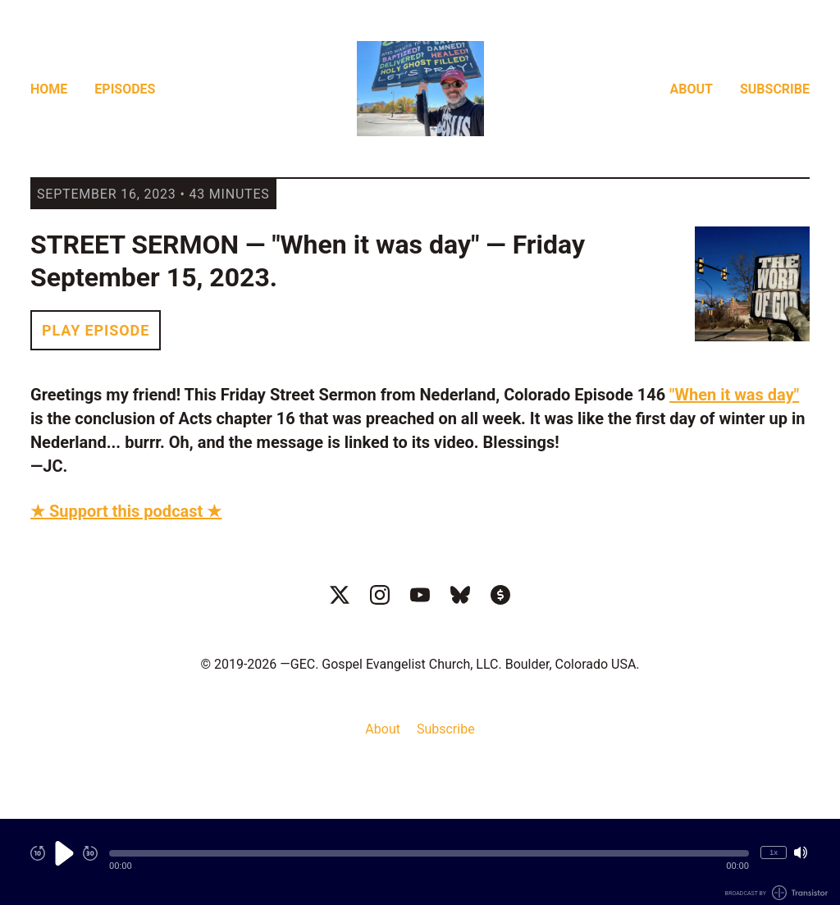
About (691, 89)
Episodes (124, 89)
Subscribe (775, 89)
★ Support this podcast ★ (125, 511)
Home (48, 89)
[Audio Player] (420, 862)
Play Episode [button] (95, 330)
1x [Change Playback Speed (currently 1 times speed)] (773, 852)
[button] (429, 853)
